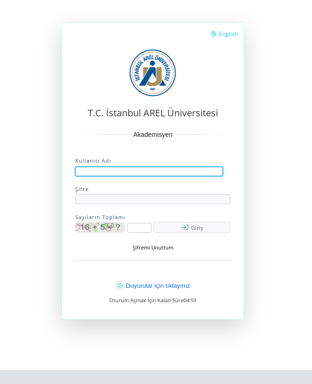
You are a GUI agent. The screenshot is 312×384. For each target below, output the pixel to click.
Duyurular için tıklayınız (158, 285)
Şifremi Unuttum (153, 247)
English (224, 34)
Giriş (192, 228)
